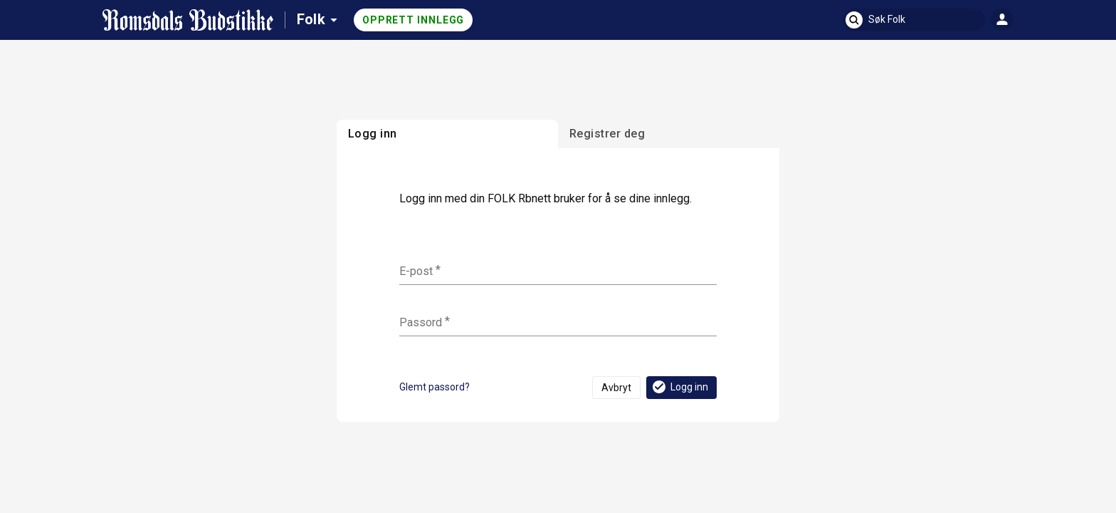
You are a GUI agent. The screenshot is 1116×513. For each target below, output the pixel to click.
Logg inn (679, 386)
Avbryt (616, 387)
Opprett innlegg (413, 20)
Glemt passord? (434, 387)
